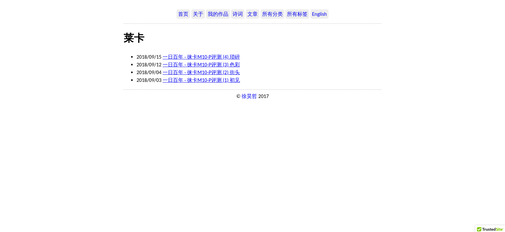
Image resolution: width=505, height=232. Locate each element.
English (319, 14)
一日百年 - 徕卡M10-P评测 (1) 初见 (201, 80)
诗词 (238, 14)
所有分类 (272, 14)
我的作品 (218, 14)
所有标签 (297, 14)
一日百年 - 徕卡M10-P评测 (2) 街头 (201, 72)
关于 (198, 14)
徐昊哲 (249, 96)
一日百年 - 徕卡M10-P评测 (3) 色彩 (201, 65)
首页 (183, 14)
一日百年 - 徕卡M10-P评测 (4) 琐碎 (201, 57)
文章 (252, 14)
